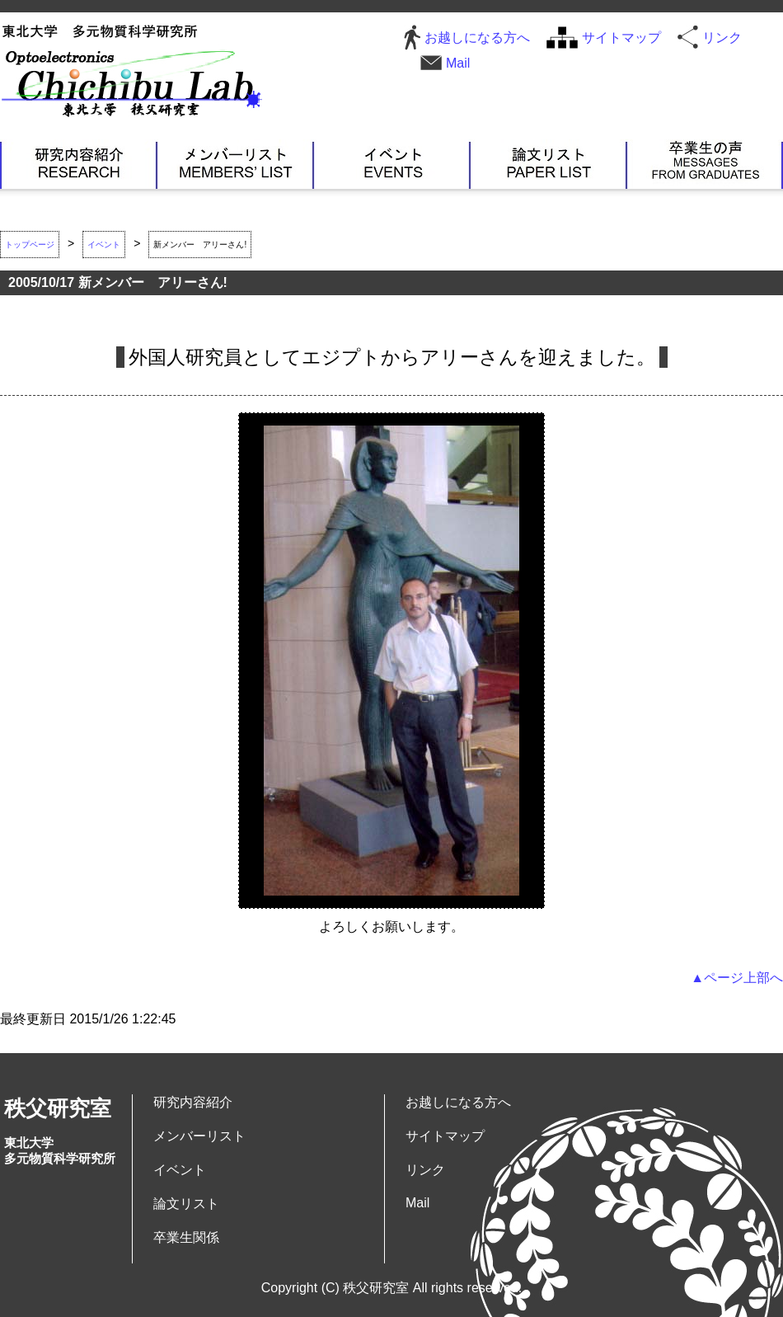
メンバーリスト (235, 164)
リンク (722, 38)
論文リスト (548, 164)
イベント (391, 164)
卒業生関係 (704, 164)
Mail (458, 63)
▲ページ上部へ (737, 978)
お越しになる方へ (477, 38)
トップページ (29, 244)
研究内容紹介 (78, 164)
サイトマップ (621, 38)
